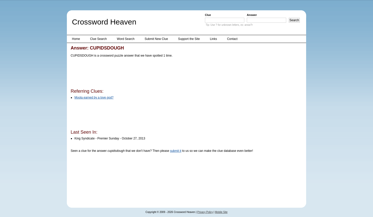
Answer (252, 14)
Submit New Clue (156, 39)
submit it (175, 151)
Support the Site (189, 39)
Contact (232, 39)
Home (76, 39)
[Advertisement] (162, 74)
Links (213, 39)
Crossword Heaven (104, 22)
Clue (208, 14)
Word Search (126, 39)
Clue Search (98, 39)
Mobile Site (221, 212)
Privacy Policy (205, 212)
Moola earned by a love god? (94, 97)
